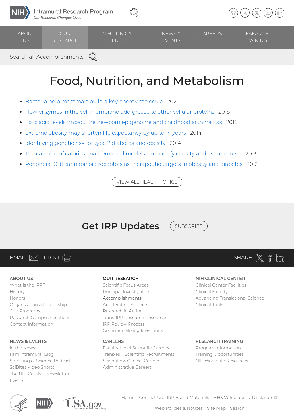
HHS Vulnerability (245, 397)
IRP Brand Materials (188, 397)
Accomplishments (122, 298)
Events (17, 380)
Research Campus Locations (40, 317)
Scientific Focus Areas (126, 285)
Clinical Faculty (212, 291)
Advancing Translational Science (230, 298)
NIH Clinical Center (118, 37)
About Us (26, 37)
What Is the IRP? (27, 285)
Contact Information (31, 324)
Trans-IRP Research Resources (135, 317)
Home (128, 397)
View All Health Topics (147, 182)
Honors (17, 298)
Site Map (216, 408)
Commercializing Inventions (133, 330)
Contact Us (151, 397)
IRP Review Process (123, 324)
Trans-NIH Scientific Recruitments (139, 354)
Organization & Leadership (38, 304)
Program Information (218, 348)
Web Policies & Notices (179, 408)
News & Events (171, 37)
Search (237, 408)
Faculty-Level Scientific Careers (136, 348)
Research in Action (123, 311)
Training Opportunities (220, 354)
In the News (22, 348)
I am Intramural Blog (32, 354)
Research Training (255, 37)
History (17, 291)
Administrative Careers (127, 367)
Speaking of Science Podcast (40, 360)
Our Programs (25, 311)
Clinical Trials (209, 304)
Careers (210, 33)
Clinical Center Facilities (221, 285)
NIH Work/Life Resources (222, 360)
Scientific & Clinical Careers (131, 360)
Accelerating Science (125, 304)
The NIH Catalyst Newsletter (39, 373)
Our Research (65, 37)
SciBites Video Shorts (32, 367)
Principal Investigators (126, 291)
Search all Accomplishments (47, 56)
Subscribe (189, 226)
